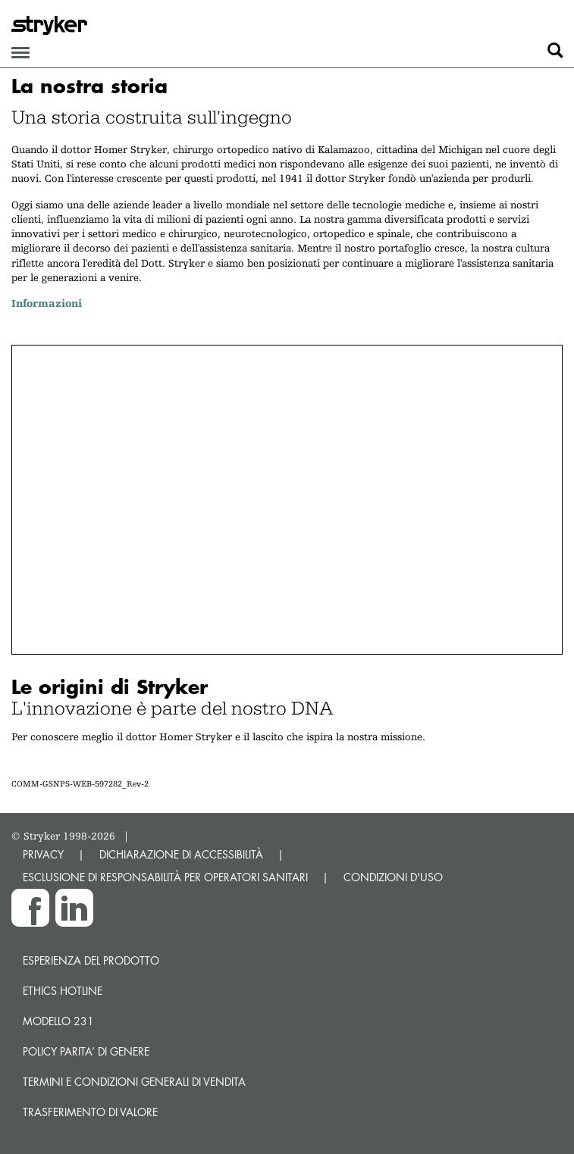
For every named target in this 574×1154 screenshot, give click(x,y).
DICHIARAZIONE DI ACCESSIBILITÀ (181, 854)
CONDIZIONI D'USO (393, 877)
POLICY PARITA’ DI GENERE (86, 1051)
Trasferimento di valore (90, 1112)
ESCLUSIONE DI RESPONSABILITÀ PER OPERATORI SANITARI (165, 877)
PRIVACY (43, 854)
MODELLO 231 (58, 1021)
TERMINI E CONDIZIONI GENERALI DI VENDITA (134, 1081)
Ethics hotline (62, 991)
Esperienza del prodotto (91, 960)
